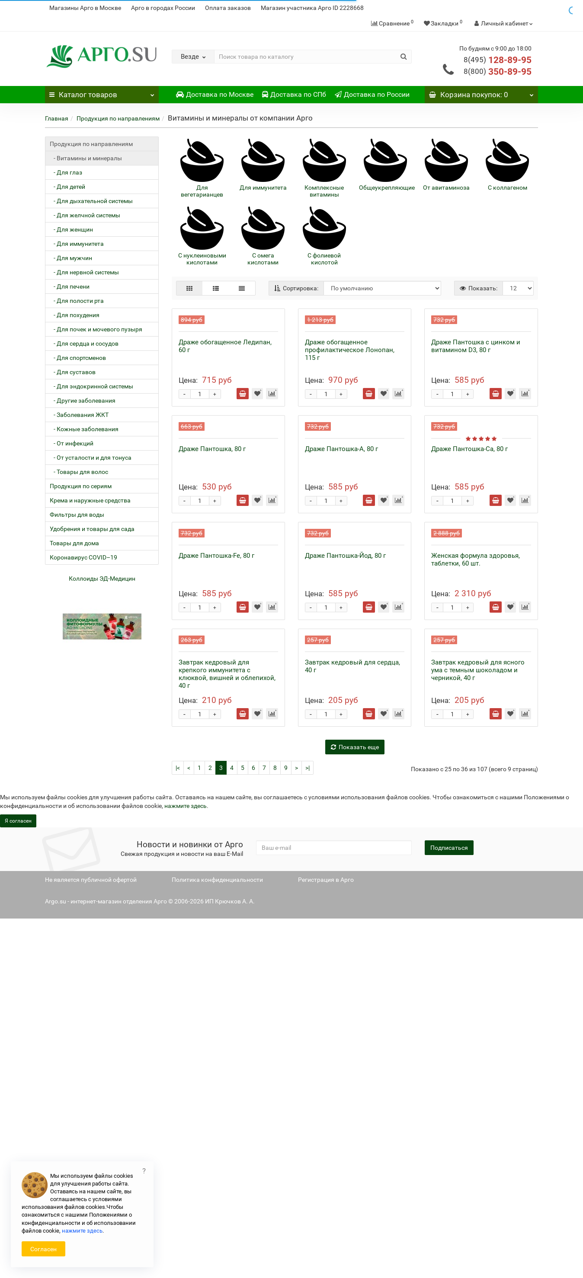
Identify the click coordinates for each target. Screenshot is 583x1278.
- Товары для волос (79, 471)
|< (178, 1127)
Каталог (101, 92)
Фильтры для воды (77, 514)
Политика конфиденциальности (217, 1239)
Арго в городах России (163, 7)
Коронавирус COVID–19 (83, 557)
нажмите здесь (185, 1165)
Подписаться (449, 1207)
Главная (56, 118)
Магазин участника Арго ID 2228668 (312, 7)
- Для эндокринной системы (91, 386)
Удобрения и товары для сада (92, 528)
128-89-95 (498, 60)
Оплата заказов (228, 7)
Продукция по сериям (81, 486)
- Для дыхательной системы (91, 200)
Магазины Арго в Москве (85, 7)
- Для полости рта (77, 300)
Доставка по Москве (214, 94)
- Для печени (70, 286)
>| (307, 1127)
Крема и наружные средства (90, 500)
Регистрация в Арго (326, 1239)
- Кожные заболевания (84, 429)
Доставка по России (372, 94)
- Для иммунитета (77, 243)
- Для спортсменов (78, 357)
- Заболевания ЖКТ (79, 414)
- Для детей (67, 186)
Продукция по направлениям (118, 118)
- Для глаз (66, 172)
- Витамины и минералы (86, 158)
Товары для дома (74, 543)
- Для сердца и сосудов (84, 343)
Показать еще (355, 1106)
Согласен (43, 1249)
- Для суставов (73, 372)
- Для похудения (74, 315)
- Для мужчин (71, 257)
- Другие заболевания (82, 400)
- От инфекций (71, 443)
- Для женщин (71, 229)
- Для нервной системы (84, 272)
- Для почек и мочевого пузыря (96, 329)
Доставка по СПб (294, 94)
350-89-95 (498, 72)
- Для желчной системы (85, 215)
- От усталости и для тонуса (90, 457)
